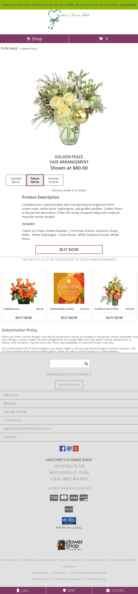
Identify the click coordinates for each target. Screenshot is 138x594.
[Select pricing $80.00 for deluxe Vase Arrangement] (35, 180)
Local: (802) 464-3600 (69, 478)
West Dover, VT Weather (48, 572)
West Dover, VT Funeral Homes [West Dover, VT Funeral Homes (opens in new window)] (23, 560)
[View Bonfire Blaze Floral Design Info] (23, 288)
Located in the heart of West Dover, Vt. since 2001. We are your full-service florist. (69, 5)
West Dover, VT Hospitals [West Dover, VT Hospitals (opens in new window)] (68, 560)
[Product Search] (70, 363)
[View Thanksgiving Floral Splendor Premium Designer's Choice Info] (69, 288)
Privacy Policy (42, 579)
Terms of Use (96, 579)
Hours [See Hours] (115, 590)
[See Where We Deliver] (69, 384)
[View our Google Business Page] (69, 450)
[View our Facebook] (62, 450)
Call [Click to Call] (23, 590)
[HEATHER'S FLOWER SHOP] (69, 29)
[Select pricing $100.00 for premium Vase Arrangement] (53, 180)
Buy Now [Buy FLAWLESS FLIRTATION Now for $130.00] (114, 317)
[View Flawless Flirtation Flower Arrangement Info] (114, 288)
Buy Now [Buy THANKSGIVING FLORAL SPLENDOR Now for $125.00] (69, 317)
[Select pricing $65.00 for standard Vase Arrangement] (16, 180)
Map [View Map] (69, 590)
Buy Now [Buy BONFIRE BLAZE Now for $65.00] (23, 317)
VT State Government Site (88, 572)
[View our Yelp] (76, 450)
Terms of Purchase (70, 579)
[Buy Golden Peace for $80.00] (69, 249)
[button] (69, 520)
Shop (34, 39)
